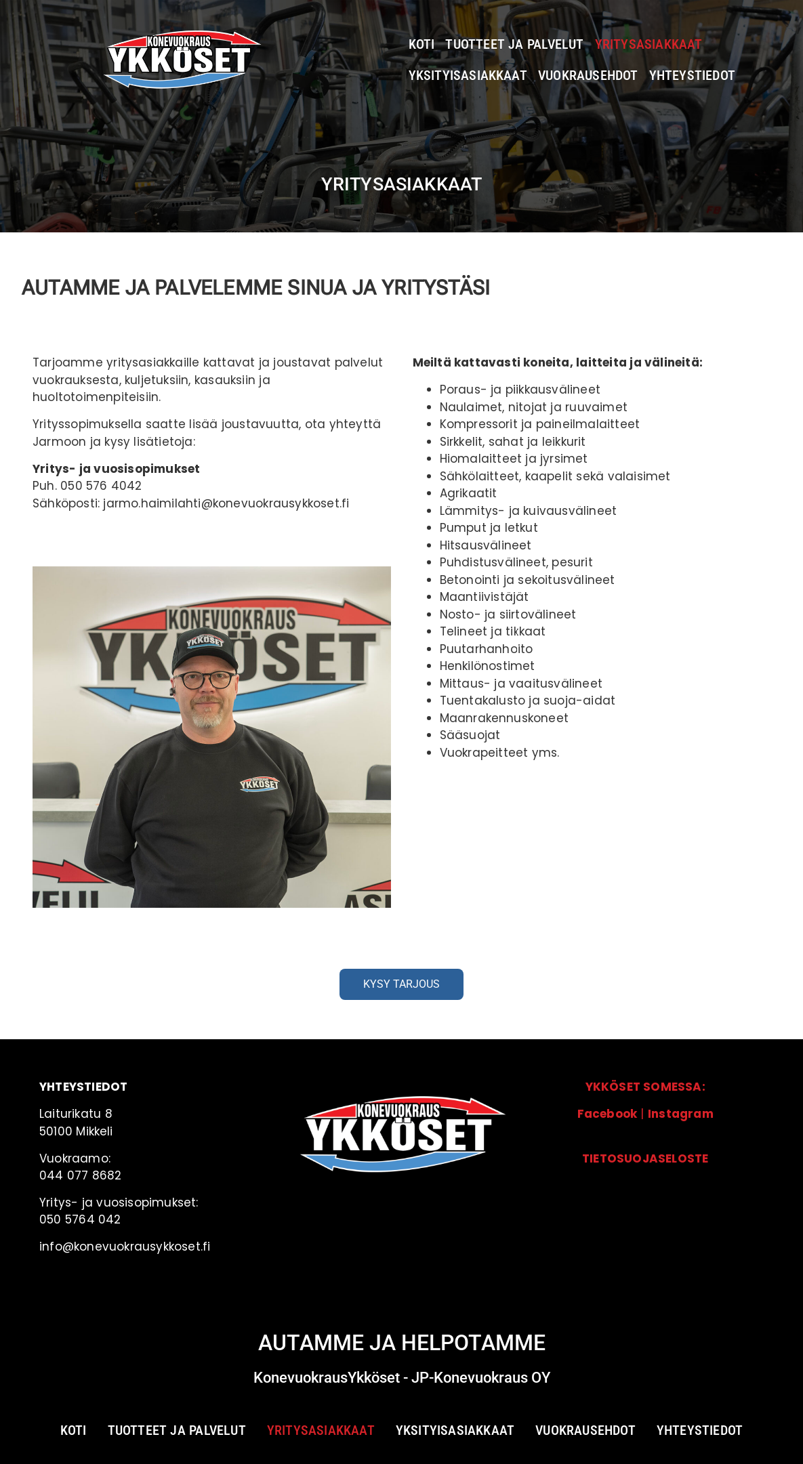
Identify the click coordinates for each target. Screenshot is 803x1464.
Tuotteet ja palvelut (514, 44)
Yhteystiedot (692, 75)
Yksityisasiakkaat (468, 75)
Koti (422, 44)
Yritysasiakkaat (649, 44)
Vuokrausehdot (588, 75)
